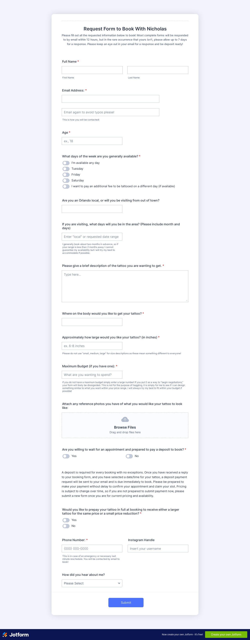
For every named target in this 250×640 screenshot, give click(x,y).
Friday (75, 174)
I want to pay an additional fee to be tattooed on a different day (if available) (123, 186)
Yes (74, 456)
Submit (126, 602)
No (137, 456)
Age (66, 132)
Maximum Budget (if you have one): (89, 366)
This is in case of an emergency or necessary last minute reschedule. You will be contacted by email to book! (91, 559)
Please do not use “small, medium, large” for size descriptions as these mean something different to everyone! (121, 353)
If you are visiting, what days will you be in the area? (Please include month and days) (121, 226)
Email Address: (74, 90)
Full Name (70, 61)
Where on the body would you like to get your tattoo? (103, 313)
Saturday (77, 180)
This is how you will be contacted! (80, 119)
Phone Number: (75, 540)
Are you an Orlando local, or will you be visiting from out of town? (110, 200)
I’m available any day (85, 163)
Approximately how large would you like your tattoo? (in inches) (111, 337)
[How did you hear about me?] (92, 583)
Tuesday (77, 168)
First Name (68, 77)
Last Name (134, 77)
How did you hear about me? (83, 575)
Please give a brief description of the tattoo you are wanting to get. (113, 266)
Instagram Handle (141, 540)
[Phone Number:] (92, 548)
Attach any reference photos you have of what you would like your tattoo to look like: (122, 406)
